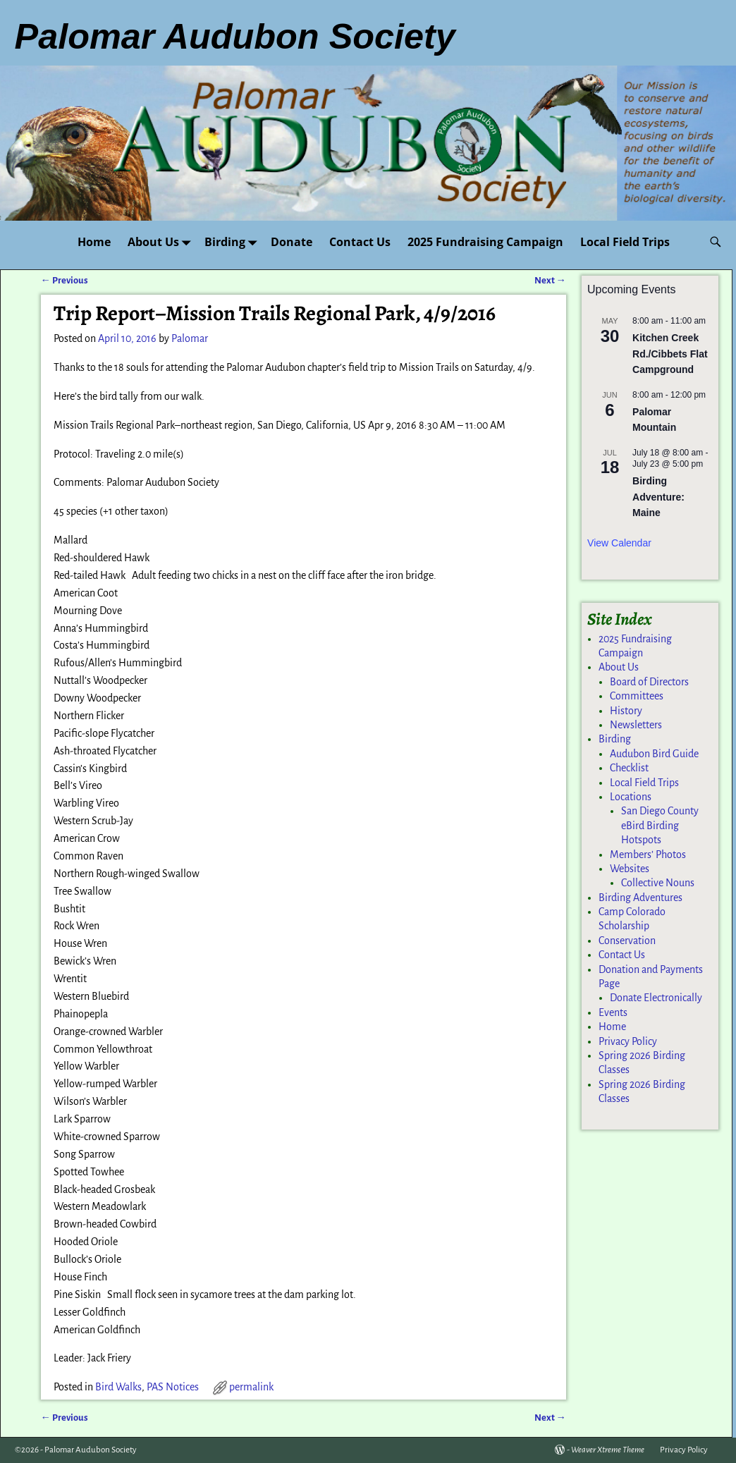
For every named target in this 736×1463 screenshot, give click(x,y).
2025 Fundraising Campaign (485, 242)
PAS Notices (173, 1386)
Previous (64, 280)
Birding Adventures (640, 897)
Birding (233, 241)
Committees (636, 696)
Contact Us (360, 242)
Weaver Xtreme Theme (607, 1450)
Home (94, 242)
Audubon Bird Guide (654, 753)
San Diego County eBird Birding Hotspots (660, 825)
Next (550, 280)
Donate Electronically (656, 997)
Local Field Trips (625, 242)
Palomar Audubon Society (90, 1450)
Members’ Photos (648, 854)
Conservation (627, 940)
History (626, 710)
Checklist (629, 767)
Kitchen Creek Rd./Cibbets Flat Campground (670, 353)
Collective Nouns (657, 882)
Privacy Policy (628, 1041)
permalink (251, 1386)
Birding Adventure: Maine (658, 496)
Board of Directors (649, 681)
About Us (162, 241)
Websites (629, 868)
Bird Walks (118, 1386)
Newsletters (636, 724)
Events (613, 1012)
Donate (291, 242)
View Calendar (619, 543)
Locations (630, 796)
